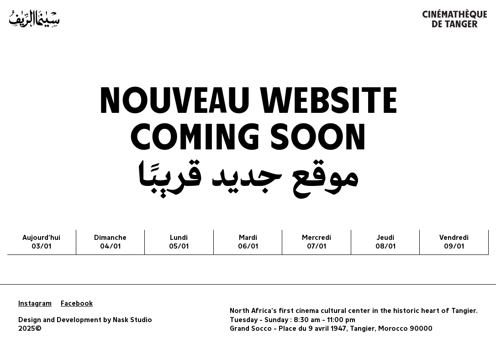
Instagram (35, 303)
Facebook (77, 303)
